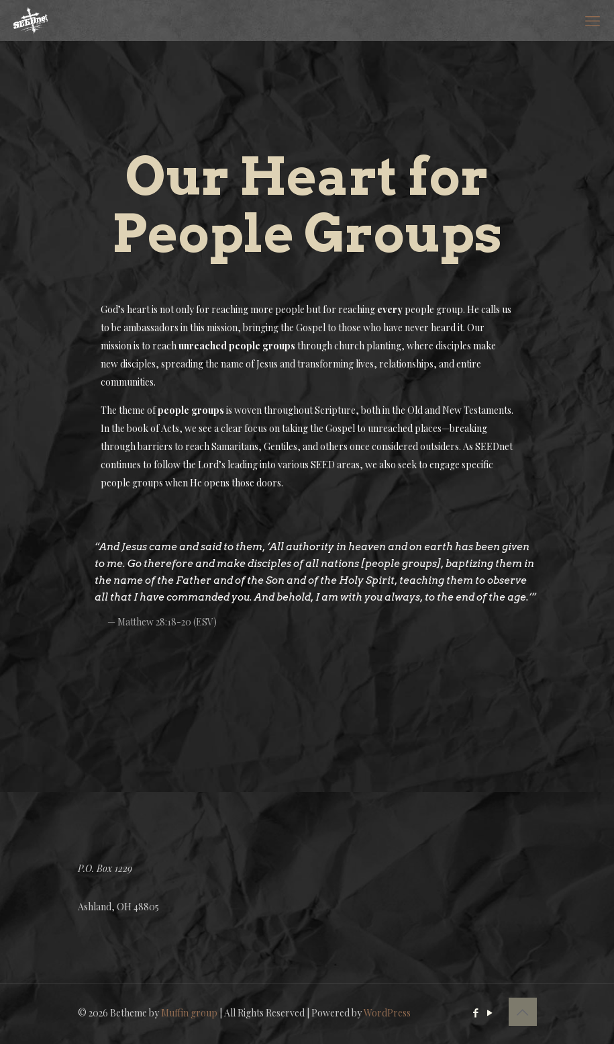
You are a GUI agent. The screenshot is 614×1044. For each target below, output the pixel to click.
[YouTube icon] (490, 1012)
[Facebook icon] (476, 1012)
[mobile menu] (592, 20)
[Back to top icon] (523, 1012)
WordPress (387, 1012)
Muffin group (189, 1012)
